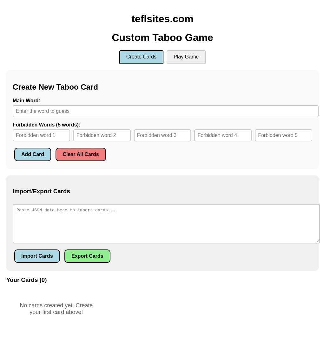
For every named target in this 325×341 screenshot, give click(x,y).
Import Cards (37, 256)
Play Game (186, 56)
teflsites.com (162, 18)
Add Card (32, 154)
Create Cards (141, 56)
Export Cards (87, 256)
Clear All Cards (81, 154)
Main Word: (26, 100)
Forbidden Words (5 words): (46, 124)
